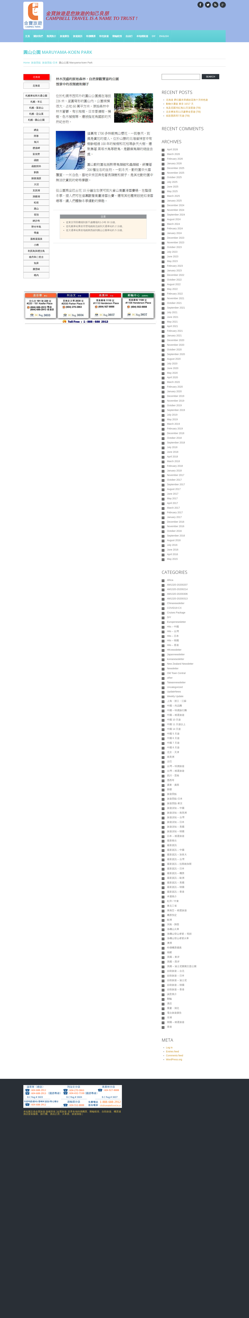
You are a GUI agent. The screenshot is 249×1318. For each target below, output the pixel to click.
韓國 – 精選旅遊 (175, 1216)
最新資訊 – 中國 (175, 1005)
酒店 (169, 1193)
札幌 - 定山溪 (36, 113)
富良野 (36, 154)
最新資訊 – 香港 (175, 1056)
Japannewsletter (176, 765)
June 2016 (172, 640)
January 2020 (174, 446)
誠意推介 (172, 1182)
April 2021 (172, 366)
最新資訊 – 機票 (175, 1033)
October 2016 (174, 618)
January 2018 (174, 543)
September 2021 (176, 344)
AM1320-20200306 (177, 691)
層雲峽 (36, 269)
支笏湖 (36, 190)
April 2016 (172, 646)
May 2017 (172, 578)
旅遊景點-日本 (50, 62)
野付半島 (36, 226)
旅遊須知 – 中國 (175, 954)
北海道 (36, 85)
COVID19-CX (174, 708)
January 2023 (174, 298)
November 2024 (175, 224)
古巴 (169, 896)
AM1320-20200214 (177, 685)
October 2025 (174, 184)
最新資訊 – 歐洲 (175, 1039)
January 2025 (174, 212)
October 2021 (174, 338)
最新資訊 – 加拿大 (177, 1011)
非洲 (169, 1210)
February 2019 (175, 492)
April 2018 (172, 526)
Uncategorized (175, 805)
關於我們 (38, 36)
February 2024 (175, 247)
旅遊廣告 (64, 36)
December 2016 (175, 606)
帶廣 (36, 232)
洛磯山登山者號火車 (178, 1113)
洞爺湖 (36, 196)
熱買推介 (51, 36)
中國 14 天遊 (174, 857)
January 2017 (174, 600)
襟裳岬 (36, 148)
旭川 (36, 142)
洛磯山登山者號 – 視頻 (179, 1108)
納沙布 (36, 220)
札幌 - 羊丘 (36, 101)
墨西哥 (170, 919)
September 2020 (176, 401)
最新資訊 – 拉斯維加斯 (179, 1022)
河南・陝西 (173, 1096)
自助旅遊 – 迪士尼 (177, 1165)
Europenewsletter (176, 725)
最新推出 (172, 994)
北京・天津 (173, 885)
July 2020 (172, 412)
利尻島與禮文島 (36, 251)
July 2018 (172, 515)
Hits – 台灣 (173, 737)
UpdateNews (174, 811)
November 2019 (175, 458)
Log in (169, 1243)
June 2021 (172, 355)
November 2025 (175, 178)
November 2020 (175, 389)
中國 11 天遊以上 (176, 851)
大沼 (36, 184)
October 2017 (174, 555)
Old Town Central (176, 788)
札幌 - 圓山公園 (36, 119)
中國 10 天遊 (174, 845)
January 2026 (174, 167)
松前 (36, 202)
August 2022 (174, 315)
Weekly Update (175, 817)
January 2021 (174, 378)
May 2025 (172, 201)
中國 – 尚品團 (174, 828)
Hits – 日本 (173, 742)
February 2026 (175, 161)
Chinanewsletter (175, 702)
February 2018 (175, 538)
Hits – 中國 (173, 731)
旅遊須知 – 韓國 (175, 982)
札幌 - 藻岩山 (36, 107)
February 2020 (175, 441)
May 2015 (172, 652)
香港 (169, 1222)
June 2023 (172, 281)
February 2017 (175, 595)
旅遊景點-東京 (174, 948)
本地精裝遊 (142, 36)
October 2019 (174, 463)
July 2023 (172, 275)
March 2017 (173, 589)
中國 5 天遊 (173, 862)
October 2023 (174, 269)
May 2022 (172, 321)
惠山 (36, 208)
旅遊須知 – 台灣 (175, 965)
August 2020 (174, 406)
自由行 (129, 36)
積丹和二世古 (36, 257)
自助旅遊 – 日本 (175, 1159)
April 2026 (172, 150)
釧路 (36, 172)
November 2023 (175, 264)
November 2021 (175, 332)
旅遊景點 (36, 62)
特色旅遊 (104, 36)
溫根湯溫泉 (36, 238)
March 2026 (173, 155)
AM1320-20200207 (177, 680)
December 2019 (175, 452)
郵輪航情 (117, 36)
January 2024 (174, 252)
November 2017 (175, 549)
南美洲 (170, 891)
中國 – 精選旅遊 (175, 839)
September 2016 (176, 623)
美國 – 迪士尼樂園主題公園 (181, 1148)
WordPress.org (174, 1255)
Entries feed (172, 1247)
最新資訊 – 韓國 (175, 1051)
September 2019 (176, 469)
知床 (36, 263)
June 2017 (172, 572)
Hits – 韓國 (173, 748)
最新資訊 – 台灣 (175, 1016)
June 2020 (172, 418)
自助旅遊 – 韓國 (175, 1170)
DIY (153, 36)
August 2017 (174, 566)
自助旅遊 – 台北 (175, 1153)
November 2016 (175, 612)
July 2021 (172, 349)
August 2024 (174, 235)
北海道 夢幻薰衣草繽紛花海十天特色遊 (187, 99)
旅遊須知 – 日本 (175, 971)
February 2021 (175, 372)
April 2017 (172, 583)
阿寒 (36, 136)
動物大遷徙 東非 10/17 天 (179, 103)
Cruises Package (176, 714)
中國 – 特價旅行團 (177, 834)
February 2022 (175, 326)
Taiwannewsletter (176, 799)
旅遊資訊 (77, 36)
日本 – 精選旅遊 (175, 988)
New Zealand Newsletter (180, 777)
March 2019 (173, 486)
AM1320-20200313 (177, 697)
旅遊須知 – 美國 (175, 976)
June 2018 (172, 521)
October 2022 (174, 309)
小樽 (36, 245)
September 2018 (176, 509)
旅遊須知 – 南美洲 (177, 959)
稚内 (36, 275)
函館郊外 (36, 166)
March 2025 (173, 207)
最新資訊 (172, 999)
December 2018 (175, 498)
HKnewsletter (174, 760)
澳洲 (169, 1119)
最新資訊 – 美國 (175, 1045)
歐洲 (169, 1091)
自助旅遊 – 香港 (175, 1176)
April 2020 (172, 429)
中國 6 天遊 (173, 868)
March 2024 (173, 241)
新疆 (169, 931)
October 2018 (174, 503)
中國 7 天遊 (173, 874)
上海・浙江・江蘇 (176, 822)
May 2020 (172, 424)
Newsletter (172, 782)
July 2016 (172, 635)
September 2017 (176, 560)
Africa (170, 674)
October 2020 (174, 395)
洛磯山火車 (173, 1102)
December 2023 (175, 258)
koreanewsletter (175, 771)
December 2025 (175, 172)
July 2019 (172, 475)
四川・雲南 (173, 914)
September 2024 (176, 229)
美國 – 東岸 (173, 1136)
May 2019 (172, 481)
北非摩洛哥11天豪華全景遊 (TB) (183, 111)
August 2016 (174, 629)
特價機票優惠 (174, 1125)
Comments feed (174, 1251)
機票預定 (172, 1085)
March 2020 (173, 435)
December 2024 (175, 218)
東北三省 (172, 1073)
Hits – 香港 (173, 754)
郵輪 (169, 1188)
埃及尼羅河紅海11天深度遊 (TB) (183, 107)
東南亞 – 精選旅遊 (177, 1079)
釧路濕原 (36, 178)
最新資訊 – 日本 (175, 1028)
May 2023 (172, 287)
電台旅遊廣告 (174, 1205)
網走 (36, 129)
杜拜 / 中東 (173, 1068)
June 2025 (172, 195)
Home (26, 62)
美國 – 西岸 (173, 1142)
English (164, 36)
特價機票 (90, 36)
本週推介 (172, 1062)
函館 (36, 160)
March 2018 (173, 532)
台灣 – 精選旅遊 (175, 908)
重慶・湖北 (173, 1199)
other (170, 794)
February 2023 (175, 292)
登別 (36, 214)
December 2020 (175, 384)
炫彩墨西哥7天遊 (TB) (178, 115)
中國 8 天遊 (173, 879)
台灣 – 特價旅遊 (175, 902)
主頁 (27, 36)
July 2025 (172, 190)
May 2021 (172, 361)
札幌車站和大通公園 (36, 95)
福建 (169, 1130)
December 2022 (175, 304)
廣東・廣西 (173, 925)
